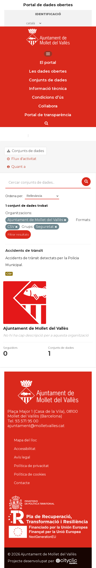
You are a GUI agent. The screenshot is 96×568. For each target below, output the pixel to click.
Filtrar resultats (18, 234)
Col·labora (47, 106)
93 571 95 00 (26, 421)
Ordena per (13, 196)
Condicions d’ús (48, 97)
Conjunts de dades (48, 80)
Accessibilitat (25, 449)
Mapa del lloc (25, 440)
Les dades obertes (48, 71)
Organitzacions (15, 135)
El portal (48, 62)
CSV (9, 273)
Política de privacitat (31, 466)
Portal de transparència (47, 115)
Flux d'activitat (21, 159)
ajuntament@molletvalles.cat (36, 425)
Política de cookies (30, 474)
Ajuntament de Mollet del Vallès (56, 135)
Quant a (16, 167)
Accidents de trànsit (24, 251)
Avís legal (22, 457)
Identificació (48, 14)
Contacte (22, 483)
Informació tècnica (48, 88)
